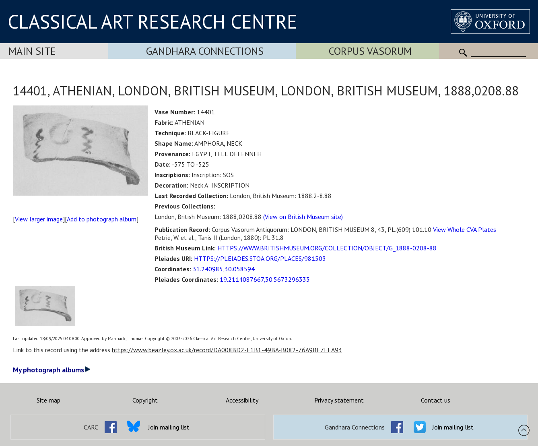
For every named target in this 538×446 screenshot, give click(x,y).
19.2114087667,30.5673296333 (265, 279)
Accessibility (242, 400)
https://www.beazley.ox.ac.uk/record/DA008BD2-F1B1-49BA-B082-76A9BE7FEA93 (227, 350)
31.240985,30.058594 (224, 269)
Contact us (435, 400)
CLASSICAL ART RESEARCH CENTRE (152, 21)
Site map (48, 400)
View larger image (39, 219)
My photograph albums (52, 369)
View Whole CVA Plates (464, 229)
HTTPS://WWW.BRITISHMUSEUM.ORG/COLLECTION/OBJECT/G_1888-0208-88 (327, 248)
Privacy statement (339, 400)
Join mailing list (169, 427)
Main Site (32, 51)
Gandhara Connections (205, 51)
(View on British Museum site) (303, 217)
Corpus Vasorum (370, 51)
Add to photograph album (101, 219)
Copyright (145, 400)
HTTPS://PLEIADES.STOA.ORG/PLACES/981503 (260, 258)
